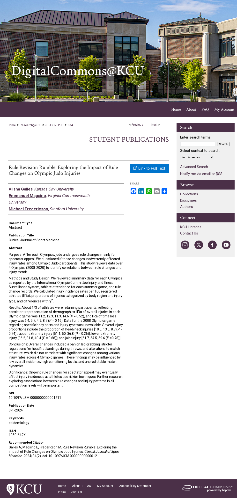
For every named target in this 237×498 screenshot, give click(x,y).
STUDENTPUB (54, 125)
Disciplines (188, 200)
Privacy (62, 492)
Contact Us (189, 233)
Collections (189, 194)
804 (70, 125)
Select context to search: (200, 150)
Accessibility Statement (135, 486)
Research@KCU (30, 125)
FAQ (88, 486)
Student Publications (129, 139)
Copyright (76, 492)
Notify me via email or (201, 174)
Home (12, 125)
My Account (105, 486)
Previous (137, 124)
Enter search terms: (195, 137)
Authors (186, 207)
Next (154, 124)
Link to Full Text (149, 168)
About (76, 486)
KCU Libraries (190, 227)
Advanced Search (194, 167)
